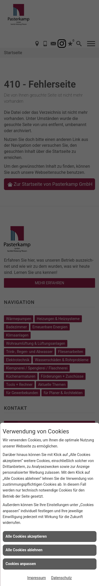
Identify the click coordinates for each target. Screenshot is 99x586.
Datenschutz (61, 578)
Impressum (36, 578)
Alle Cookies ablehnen (24, 550)
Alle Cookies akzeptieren (26, 536)
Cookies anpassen (21, 564)
